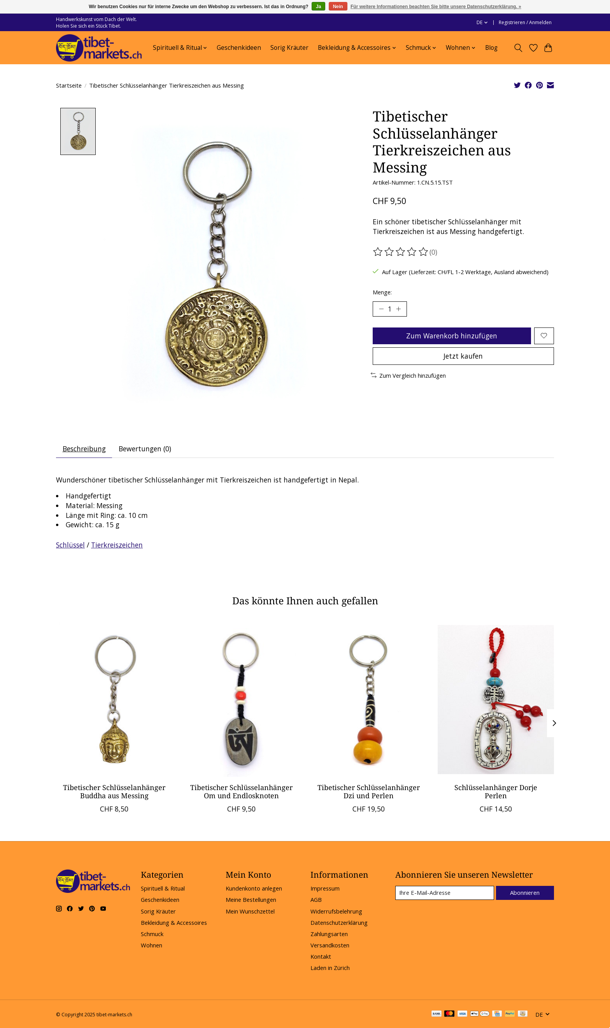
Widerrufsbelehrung (336, 911)
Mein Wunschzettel (250, 911)
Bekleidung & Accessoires (174, 922)
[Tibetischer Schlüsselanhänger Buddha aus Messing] (114, 699)
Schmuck (152, 934)
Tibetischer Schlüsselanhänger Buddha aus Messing (114, 791)
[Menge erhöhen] (398, 308)
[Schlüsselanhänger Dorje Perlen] (496, 699)
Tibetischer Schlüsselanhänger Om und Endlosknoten (241, 791)
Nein (338, 6)
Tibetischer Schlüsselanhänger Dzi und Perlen (368, 791)
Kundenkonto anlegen (254, 888)
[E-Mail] (444, 893)
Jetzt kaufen (463, 356)
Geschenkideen (239, 48)
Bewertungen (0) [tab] (145, 449)
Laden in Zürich (330, 968)
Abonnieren (525, 892)
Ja (318, 6)
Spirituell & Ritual (163, 888)
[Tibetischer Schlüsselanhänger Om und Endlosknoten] (241, 699)
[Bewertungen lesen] (401, 252)
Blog (491, 48)
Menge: (382, 292)
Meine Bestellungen (251, 900)
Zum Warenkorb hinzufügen (451, 335)
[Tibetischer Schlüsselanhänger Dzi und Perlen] (368, 699)
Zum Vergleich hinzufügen (408, 375)
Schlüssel (70, 545)
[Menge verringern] (381, 308)
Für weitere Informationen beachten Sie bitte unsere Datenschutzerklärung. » (436, 6)
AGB (316, 900)
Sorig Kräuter (289, 48)
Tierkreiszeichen (117, 545)
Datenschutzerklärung (339, 922)
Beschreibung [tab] (84, 449)
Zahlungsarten (329, 934)
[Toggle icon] (518, 48)
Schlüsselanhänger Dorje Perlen (495, 791)
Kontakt (320, 957)
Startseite (69, 85)
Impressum (325, 888)
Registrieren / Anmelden (525, 22)
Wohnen (151, 945)
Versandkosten (329, 945)
